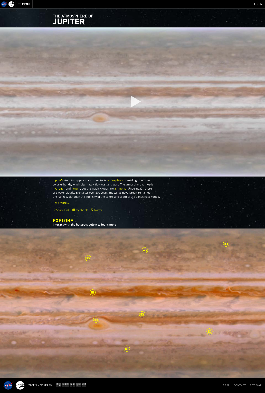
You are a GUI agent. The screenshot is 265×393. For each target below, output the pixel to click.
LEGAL (225, 384)
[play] (132, 102)
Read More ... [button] (61, 203)
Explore (63, 221)
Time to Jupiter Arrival (45, 385)
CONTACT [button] (240, 385)
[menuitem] (24, 4)
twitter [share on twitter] (98, 210)
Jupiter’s (58, 180)
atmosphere (115, 180)
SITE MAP (256, 385)
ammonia (120, 188)
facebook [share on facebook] (82, 210)
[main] (132, 196)
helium (75, 188)
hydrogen (59, 188)
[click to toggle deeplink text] (62, 210)
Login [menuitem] (258, 4)
